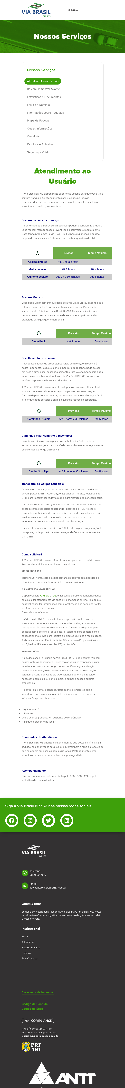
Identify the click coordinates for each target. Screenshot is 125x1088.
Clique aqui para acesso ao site (40, 1036)
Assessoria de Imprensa (38, 992)
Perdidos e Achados (40, 144)
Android (44, 595)
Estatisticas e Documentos (44, 97)
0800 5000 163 (38, 875)
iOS (54, 595)
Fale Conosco (29, 958)
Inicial (25, 936)
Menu (73, 10)
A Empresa (28, 942)
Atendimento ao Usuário (42, 81)
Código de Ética (32, 1009)
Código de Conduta (35, 1004)
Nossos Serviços (31, 947)
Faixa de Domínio (38, 105)
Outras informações (39, 128)
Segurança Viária (38, 152)
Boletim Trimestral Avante (43, 89)
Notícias (26, 953)
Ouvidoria (33, 136)
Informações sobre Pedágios (45, 112)
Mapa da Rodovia (38, 120)
